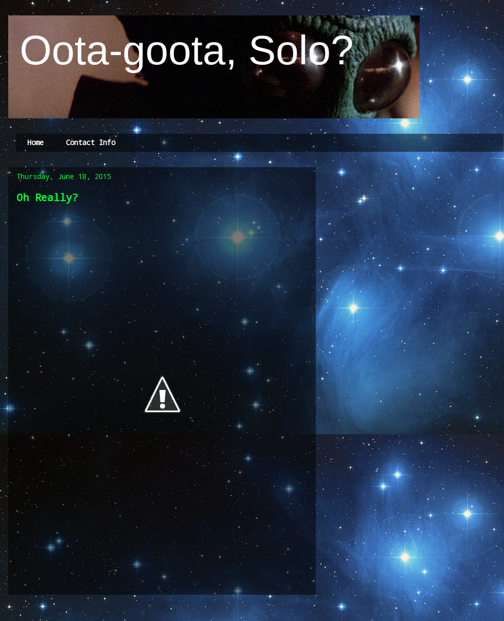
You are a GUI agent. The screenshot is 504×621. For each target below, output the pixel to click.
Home (35, 142)
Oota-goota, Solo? (181, 50)
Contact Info (90, 142)
